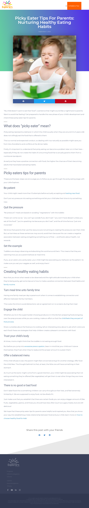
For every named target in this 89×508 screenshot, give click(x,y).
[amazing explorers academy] (9, 5)
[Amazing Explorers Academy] (14, 462)
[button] (66, 6)
